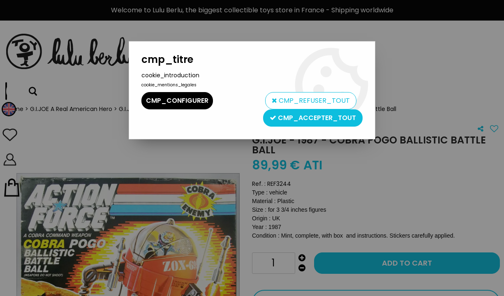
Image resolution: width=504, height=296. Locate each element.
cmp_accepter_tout (313, 118)
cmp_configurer (177, 100)
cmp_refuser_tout (311, 100)
